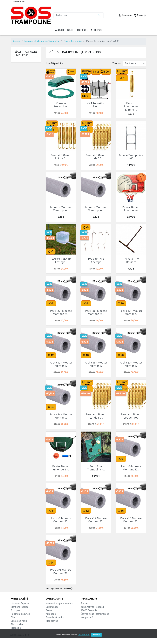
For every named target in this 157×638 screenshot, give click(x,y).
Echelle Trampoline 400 (131, 156)
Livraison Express (20, 603)
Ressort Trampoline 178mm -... (131, 106)
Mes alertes (52, 620)
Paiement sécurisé (20, 614)
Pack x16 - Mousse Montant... (96, 364)
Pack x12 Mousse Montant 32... (96, 519)
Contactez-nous (18, 1)
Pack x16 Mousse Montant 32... (131, 519)
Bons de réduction (55, 617)
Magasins (16, 627)
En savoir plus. (84, 635)
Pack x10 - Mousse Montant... (131, 312)
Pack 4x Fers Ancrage (96, 260)
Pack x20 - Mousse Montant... (131, 364)
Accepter (96, 635)
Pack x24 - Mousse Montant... (61, 416)
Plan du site (17, 624)
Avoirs (49, 610)
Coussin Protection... (61, 105)
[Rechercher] (78, 15)
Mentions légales (19, 607)
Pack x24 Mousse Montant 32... (61, 571)
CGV (13, 617)
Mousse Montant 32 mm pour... (96, 208)
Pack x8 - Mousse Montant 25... (96, 312)
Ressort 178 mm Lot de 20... (96, 156)
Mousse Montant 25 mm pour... (61, 208)
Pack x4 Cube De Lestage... (61, 260)
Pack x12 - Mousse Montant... (61, 364)
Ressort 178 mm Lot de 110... (131, 416)
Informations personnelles (59, 603)
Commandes (52, 607)
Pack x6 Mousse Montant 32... (131, 467)
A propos (15, 610)
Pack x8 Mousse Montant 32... (61, 519)
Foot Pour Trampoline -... (96, 467)
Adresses (51, 614)
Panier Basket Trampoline (131, 208)
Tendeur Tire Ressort (131, 260)
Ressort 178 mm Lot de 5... (61, 156)
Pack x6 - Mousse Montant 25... (61, 312)
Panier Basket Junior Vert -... (61, 467)
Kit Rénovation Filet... (96, 105)
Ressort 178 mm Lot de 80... (96, 416)
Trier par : (117, 63)
